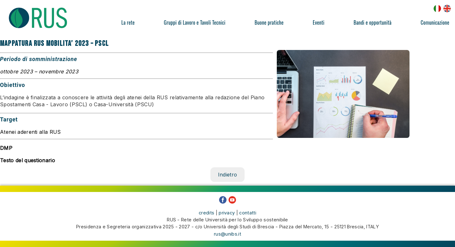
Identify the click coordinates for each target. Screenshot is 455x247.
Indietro (227, 174)
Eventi (319, 22)
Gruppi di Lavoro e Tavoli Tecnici (195, 22)
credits (206, 212)
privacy (227, 212)
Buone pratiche (269, 22)
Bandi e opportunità (372, 22)
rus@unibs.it (227, 234)
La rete (128, 22)
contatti (247, 212)
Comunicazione (435, 22)
